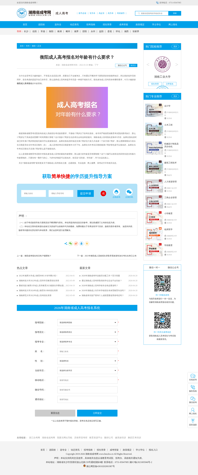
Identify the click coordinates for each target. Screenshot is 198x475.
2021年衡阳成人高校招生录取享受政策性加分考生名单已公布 (111, 256)
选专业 (58, 24)
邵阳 (84, 31)
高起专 (101, 13)
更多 (175, 46)
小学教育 (168, 213)
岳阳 (34, 31)
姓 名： (40, 351)
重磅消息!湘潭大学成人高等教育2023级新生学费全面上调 (43, 286)
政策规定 (140, 24)
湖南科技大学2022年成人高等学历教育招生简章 (39, 281)
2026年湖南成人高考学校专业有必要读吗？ (100, 286)
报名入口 (153, 450)
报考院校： (40, 322)
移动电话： (40, 380)
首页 (25, 24)
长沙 (26, 31)
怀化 (118, 31)
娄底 (109, 31)
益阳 (101, 31)
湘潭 (76, 31)
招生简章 (107, 24)
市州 (27, 46)
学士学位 (156, 24)
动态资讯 (74, 24)
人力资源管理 (170, 182)
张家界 (136, 31)
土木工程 (168, 125)
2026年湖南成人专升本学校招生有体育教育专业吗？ (104, 291)
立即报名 (169, 84)
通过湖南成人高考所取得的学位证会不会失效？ (102, 281)
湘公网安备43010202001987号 (99, 466)
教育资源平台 (95, 437)
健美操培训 (120, 437)
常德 (43, 31)
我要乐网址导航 (64, 437)
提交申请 (85, 193)
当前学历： (40, 370)
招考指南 (90, 24)
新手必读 (82, 13)
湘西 (126, 31)
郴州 (68, 31)
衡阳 (51, 31)
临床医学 (168, 229)
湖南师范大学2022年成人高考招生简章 (35, 295)
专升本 (92, 13)
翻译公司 (108, 437)
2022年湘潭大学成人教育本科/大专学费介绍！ (38, 276)
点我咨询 (116, 193)
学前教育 (168, 245)
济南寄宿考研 (80, 437)
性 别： (40, 361)
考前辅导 (121, 13)
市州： (20, 31)
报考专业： (40, 342)
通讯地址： (40, 399)
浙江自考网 (34, 437)
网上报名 (173, 24)
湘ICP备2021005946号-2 (140, 462)
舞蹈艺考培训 (134, 437)
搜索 (175, 13)
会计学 (167, 106)
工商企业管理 (170, 197)
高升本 (111, 13)
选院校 (41, 24)
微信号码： (40, 390)
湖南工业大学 (162, 76)
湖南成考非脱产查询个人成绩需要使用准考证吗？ (103, 295)
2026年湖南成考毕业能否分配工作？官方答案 (101, 276)
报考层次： (40, 332)
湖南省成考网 (48, 437)
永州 (93, 31)
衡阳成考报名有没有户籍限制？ (38, 256)
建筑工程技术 (170, 163)
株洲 (59, 31)
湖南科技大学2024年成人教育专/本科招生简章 (38, 291)
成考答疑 (123, 24)
